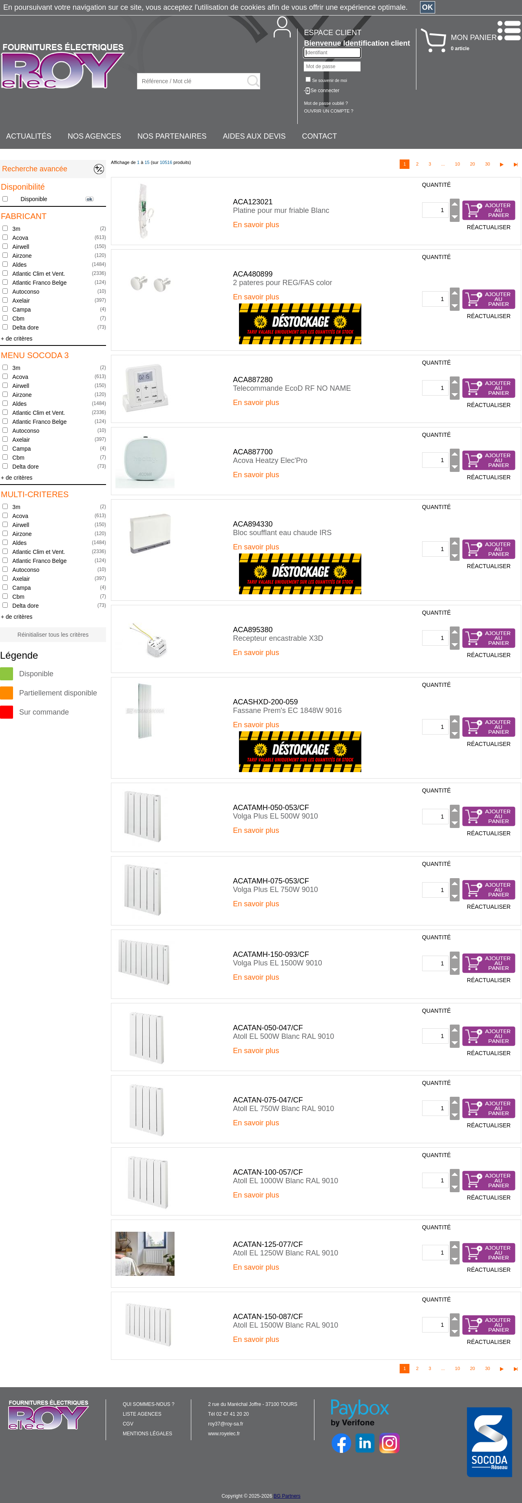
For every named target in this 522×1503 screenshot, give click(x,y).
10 (457, 164)
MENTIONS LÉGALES (147, 1434)
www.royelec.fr (224, 1434)
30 (487, 164)
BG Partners (287, 1496)
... (443, 164)
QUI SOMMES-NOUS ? (149, 1404)
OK (427, 7)
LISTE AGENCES (142, 1414)
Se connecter (324, 90)
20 (472, 164)
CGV (128, 1424)
